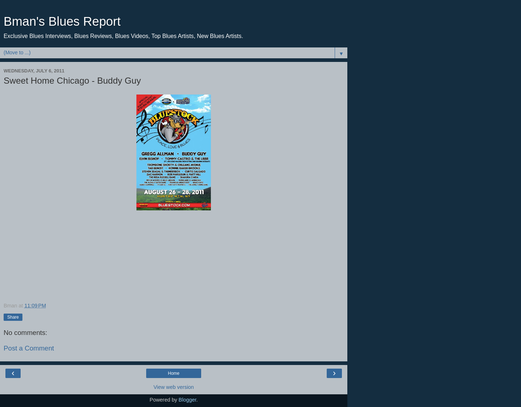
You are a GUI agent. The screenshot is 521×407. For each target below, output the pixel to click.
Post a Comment (29, 348)
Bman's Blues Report (62, 21)
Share (13, 317)
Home (173, 373)
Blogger (187, 400)
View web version (173, 387)
